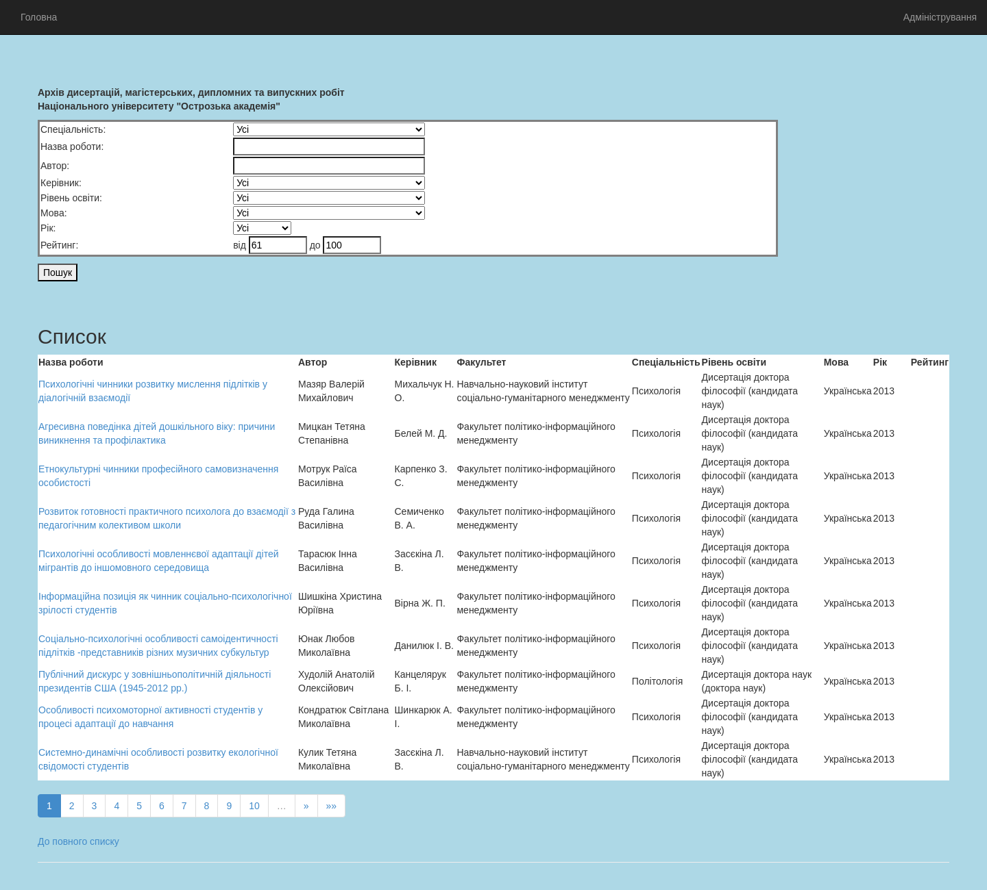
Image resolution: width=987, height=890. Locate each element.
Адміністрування (940, 17)
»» (331, 805)
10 (254, 805)
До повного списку (78, 841)
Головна (39, 17)
